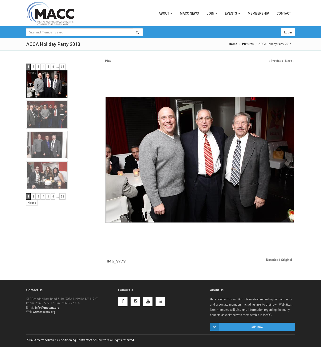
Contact (283, 13)
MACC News (189, 13)
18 (62, 67)
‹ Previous (276, 61)
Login (288, 32)
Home (233, 44)
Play (108, 61)
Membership (258, 13)
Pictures (248, 44)
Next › (289, 61)
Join (211, 13)
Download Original (279, 260)
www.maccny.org (44, 312)
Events (232, 13)
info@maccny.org (47, 308)
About (165, 13)
